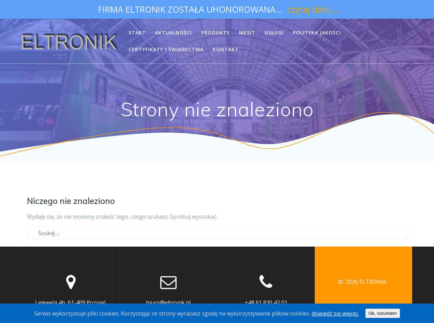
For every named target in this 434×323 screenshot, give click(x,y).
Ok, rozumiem (383, 313)
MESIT (247, 32)
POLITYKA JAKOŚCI (317, 32)
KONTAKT (226, 49)
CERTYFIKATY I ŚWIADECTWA (166, 49)
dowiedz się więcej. (335, 313)
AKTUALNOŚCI (173, 32)
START (137, 32)
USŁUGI (274, 32)
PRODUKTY (215, 32)
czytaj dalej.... (313, 9)
